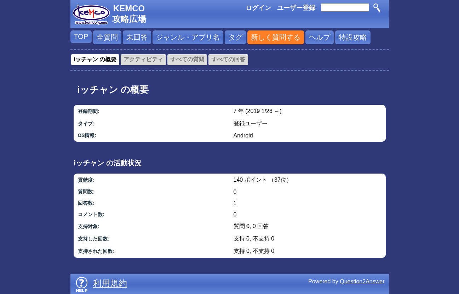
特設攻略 (353, 37)
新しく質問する (275, 37)
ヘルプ (319, 37)
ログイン (258, 7)
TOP (81, 36)
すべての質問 (187, 59)
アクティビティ (143, 59)
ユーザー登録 (296, 7)
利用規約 (110, 283)
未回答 (137, 37)
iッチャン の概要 (95, 59)
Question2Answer (362, 281)
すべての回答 (228, 59)
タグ (235, 37)
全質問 (107, 37)
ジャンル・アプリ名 (188, 37)
